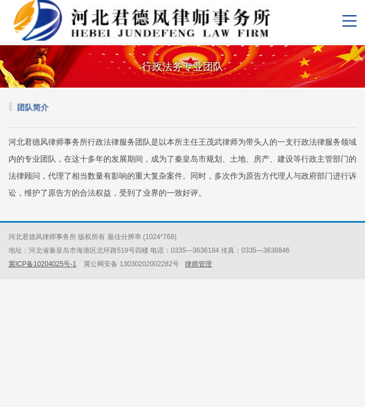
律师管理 (198, 264)
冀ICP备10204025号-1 (42, 264)
